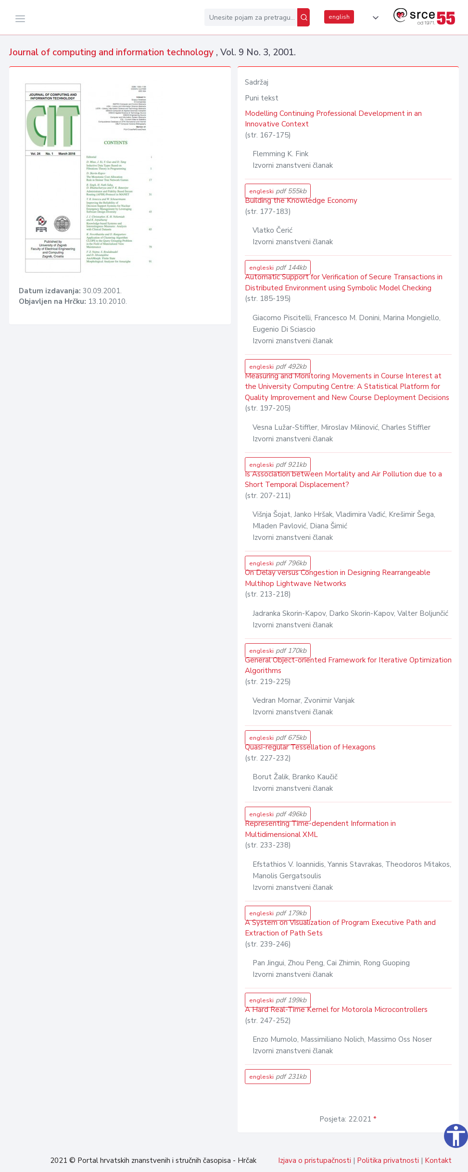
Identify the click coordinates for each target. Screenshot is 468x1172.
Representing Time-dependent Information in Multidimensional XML (320, 829)
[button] (373, 17)
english (339, 17)
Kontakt (438, 1160)
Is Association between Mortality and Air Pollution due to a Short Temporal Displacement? (343, 479)
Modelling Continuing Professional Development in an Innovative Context (333, 119)
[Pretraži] (303, 17)
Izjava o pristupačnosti (314, 1160)
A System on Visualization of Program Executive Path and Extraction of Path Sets (340, 928)
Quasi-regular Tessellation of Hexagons (310, 747)
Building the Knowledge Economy (301, 200)
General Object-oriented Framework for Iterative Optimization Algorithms (348, 665)
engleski (277, 191)
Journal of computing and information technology (112, 52)
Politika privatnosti (388, 1160)
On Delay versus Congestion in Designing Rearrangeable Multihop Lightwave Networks (337, 578)
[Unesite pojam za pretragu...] (251, 17)
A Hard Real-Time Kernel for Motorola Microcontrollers (336, 1009)
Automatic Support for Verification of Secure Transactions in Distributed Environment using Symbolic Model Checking (344, 282)
